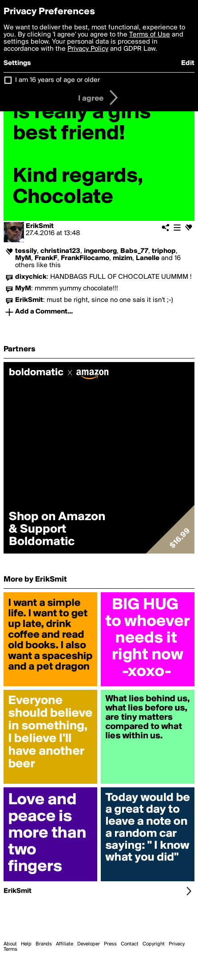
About (10, 944)
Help (26, 944)
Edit (187, 63)
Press (110, 944)
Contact (130, 944)
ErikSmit (40, 226)
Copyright (154, 944)
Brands (44, 944)
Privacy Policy (87, 49)
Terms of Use (149, 34)
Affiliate (64, 944)
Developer (88, 944)
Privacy (177, 944)
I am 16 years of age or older (57, 80)
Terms (10, 949)
